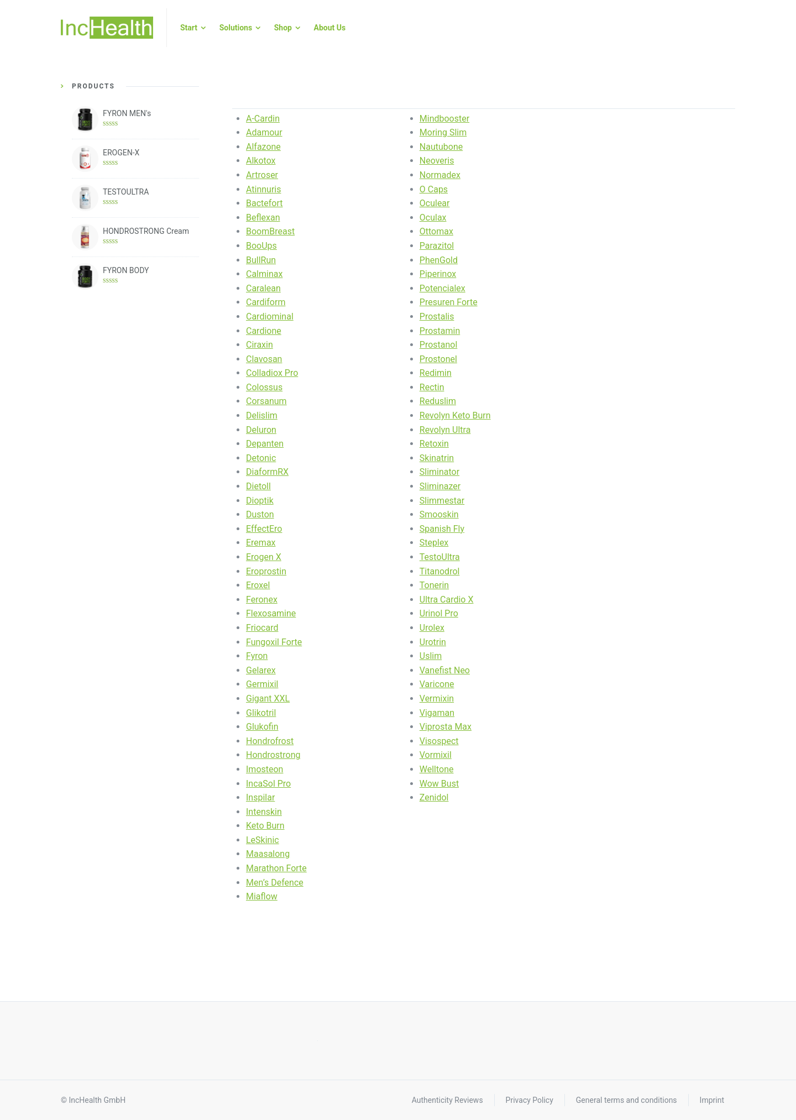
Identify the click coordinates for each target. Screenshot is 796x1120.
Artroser (262, 175)
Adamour (264, 132)
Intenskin (264, 812)
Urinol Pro (439, 613)
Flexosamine (271, 613)
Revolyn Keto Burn (455, 415)
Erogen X (263, 557)
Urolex (432, 627)
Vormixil (436, 755)
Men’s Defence (274, 882)
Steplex (434, 542)
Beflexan (263, 217)
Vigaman (437, 713)
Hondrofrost (270, 741)
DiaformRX (267, 472)
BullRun (261, 260)
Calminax (264, 274)
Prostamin (440, 331)
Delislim (261, 415)
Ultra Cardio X (447, 599)
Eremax (261, 542)
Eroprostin (266, 571)
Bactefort (264, 203)
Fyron (257, 656)
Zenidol (434, 797)
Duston (260, 514)
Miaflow (261, 896)
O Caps (434, 189)
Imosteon (264, 769)
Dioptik (260, 500)
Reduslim (438, 401)
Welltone (437, 769)
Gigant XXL (268, 698)
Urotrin (433, 642)
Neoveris (437, 160)
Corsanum (266, 401)
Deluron (261, 430)
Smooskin (439, 514)
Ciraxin (259, 344)
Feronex (261, 599)
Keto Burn (265, 825)
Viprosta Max (446, 726)
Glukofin (262, 726)
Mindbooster (444, 118)
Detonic (261, 458)
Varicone (437, 684)
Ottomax (436, 231)
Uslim (431, 656)
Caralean (263, 288)
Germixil (262, 684)
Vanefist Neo (445, 670)
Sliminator (439, 472)
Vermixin (437, 698)
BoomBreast (270, 231)
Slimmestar (442, 500)
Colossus (264, 387)
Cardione (263, 331)
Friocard (262, 627)
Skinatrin (437, 458)
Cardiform (265, 302)
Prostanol (439, 344)
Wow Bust (439, 783)
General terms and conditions (626, 1100)
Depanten (265, 443)
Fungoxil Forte (274, 642)
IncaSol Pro (268, 783)
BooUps (261, 245)
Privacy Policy (529, 1100)
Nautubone (441, 147)
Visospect (439, 741)
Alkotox (261, 160)
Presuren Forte (449, 302)
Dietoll (258, 486)
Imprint (712, 1100)
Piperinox (438, 274)
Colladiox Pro (272, 373)
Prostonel (438, 359)
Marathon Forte (276, 868)
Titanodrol (440, 571)
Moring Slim (443, 132)
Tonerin (434, 585)
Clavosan (264, 359)
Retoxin (434, 443)
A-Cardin (263, 118)
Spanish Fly (442, 529)
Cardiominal (270, 316)
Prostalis (437, 316)
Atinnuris (263, 189)
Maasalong (268, 854)
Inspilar (260, 797)
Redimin (436, 373)
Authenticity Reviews (447, 1100)
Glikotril (261, 713)
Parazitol (437, 245)
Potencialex (442, 288)
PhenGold (439, 260)
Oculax (433, 217)
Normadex (440, 175)
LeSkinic (262, 840)
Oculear (435, 203)
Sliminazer (440, 486)
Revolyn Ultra (445, 430)
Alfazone (263, 147)
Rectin (432, 387)
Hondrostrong (273, 755)
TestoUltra (440, 557)
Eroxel (258, 585)
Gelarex (261, 670)
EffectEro (264, 529)
